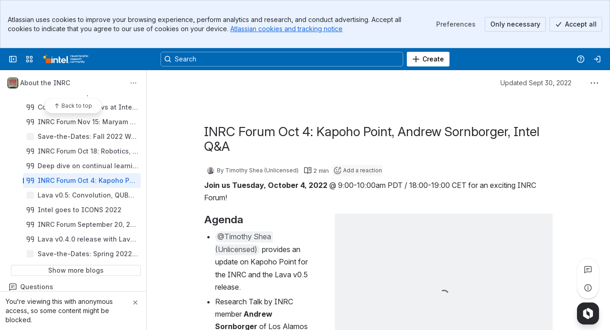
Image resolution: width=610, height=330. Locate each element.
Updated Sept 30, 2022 (535, 83)
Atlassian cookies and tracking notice (286, 29)
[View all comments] (588, 269)
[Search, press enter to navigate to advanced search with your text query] (282, 59)
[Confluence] (66, 59)
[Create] (428, 59)
